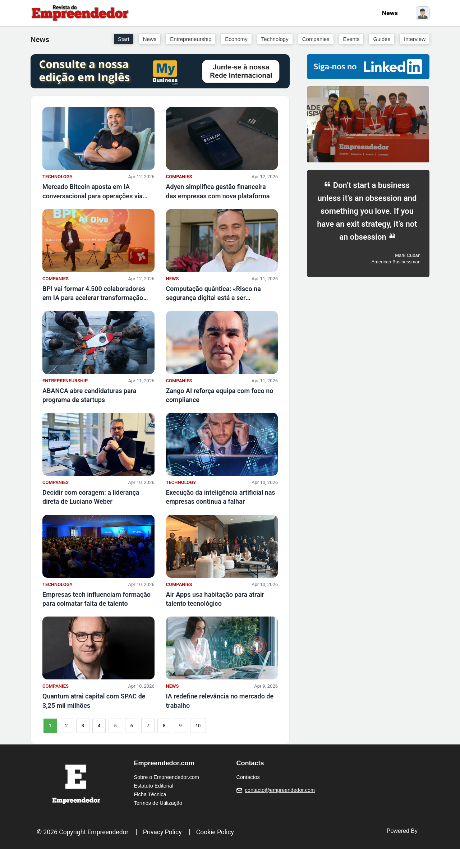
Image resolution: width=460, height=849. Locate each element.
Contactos (248, 777)
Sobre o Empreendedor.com (166, 777)
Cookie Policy (215, 832)
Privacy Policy (162, 832)
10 (198, 725)
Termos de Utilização (158, 803)
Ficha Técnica (150, 794)
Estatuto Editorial (154, 786)
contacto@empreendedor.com (280, 790)
